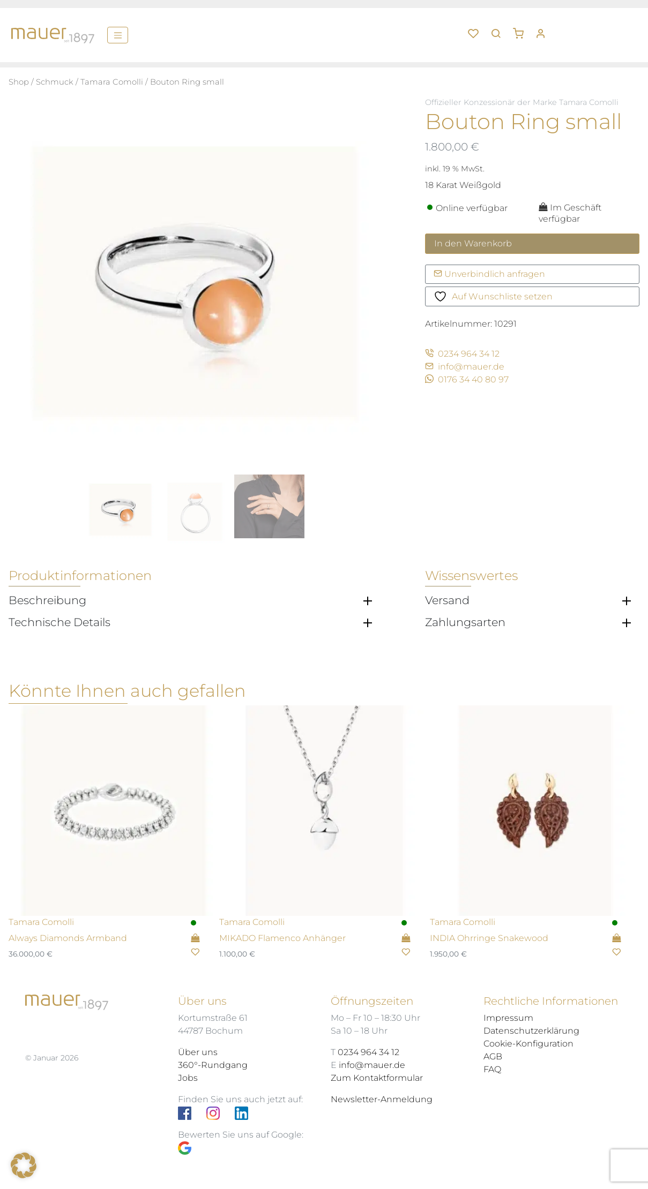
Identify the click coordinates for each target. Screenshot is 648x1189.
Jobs (188, 1078)
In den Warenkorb (473, 243)
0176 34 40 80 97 (467, 379)
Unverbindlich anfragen (489, 274)
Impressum (508, 1018)
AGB (492, 1056)
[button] (522, 29)
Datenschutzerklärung (531, 1031)
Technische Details (59, 622)
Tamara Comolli (111, 82)
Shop (19, 82)
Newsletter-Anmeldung (382, 1099)
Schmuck (54, 82)
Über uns (198, 1052)
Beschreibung (47, 600)
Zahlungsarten (465, 622)
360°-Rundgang (213, 1065)
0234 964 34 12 (462, 354)
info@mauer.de (464, 367)
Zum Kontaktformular (377, 1078)
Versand (447, 600)
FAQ (492, 1069)
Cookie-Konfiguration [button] (528, 1044)
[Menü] (117, 35)
